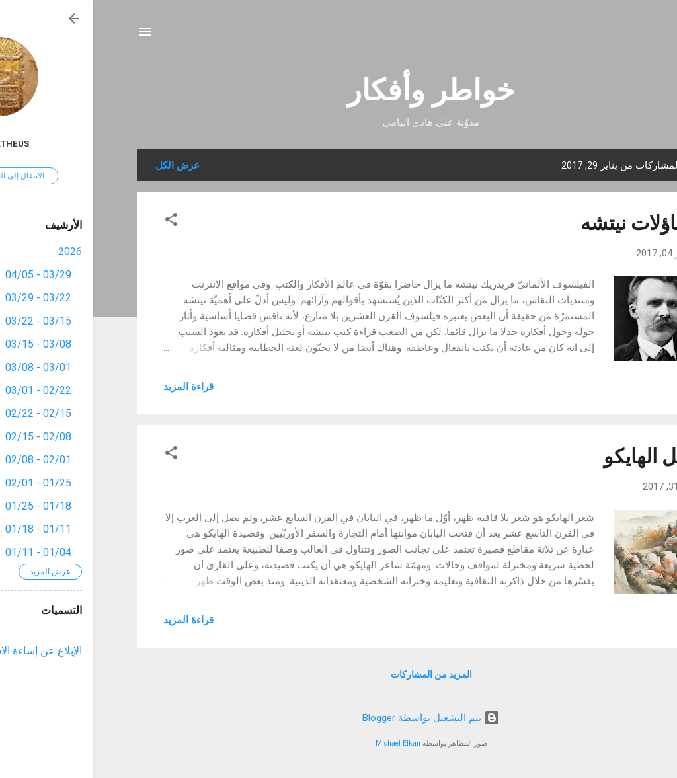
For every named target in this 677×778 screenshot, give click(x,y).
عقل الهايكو (558, 456)
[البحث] (625, 36)
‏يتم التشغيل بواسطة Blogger (338, 718)
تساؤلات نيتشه (547, 223)
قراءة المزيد (96, 387)
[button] (79, 222)
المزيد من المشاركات (338, 674)
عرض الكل (85, 165)
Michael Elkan (305, 743)
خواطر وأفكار (338, 90)
